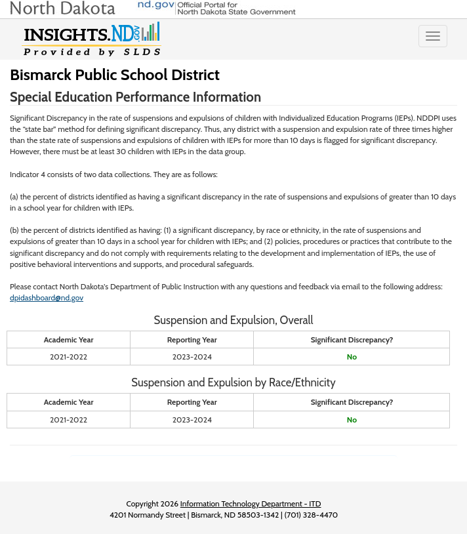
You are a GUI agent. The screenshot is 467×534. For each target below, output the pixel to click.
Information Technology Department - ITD (250, 503)
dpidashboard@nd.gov (46, 297)
